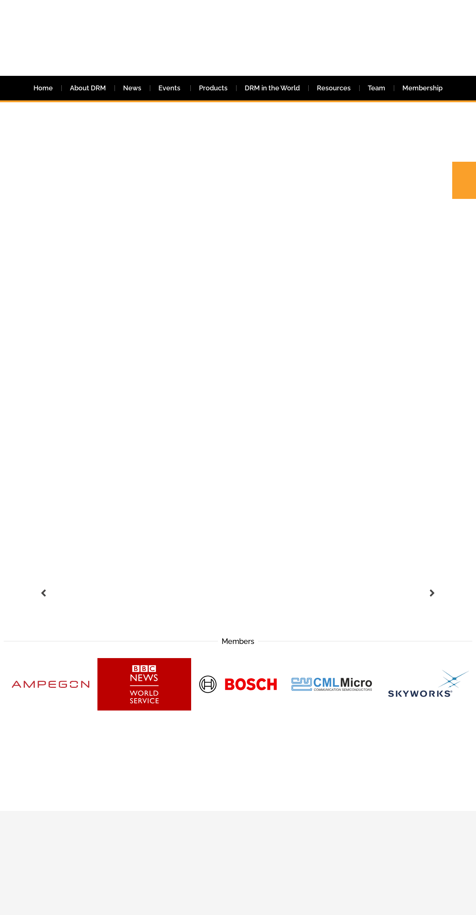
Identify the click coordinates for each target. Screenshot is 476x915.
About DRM (88, 88)
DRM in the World (272, 88)
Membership (422, 88)
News (132, 88)
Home (43, 88)
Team (376, 88)
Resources (334, 88)
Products (213, 88)
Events (170, 88)
